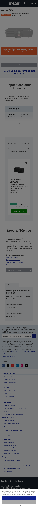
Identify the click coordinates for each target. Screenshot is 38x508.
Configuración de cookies (19, 505)
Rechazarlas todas (19, 501)
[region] (19, 498)
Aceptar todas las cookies (19, 497)
